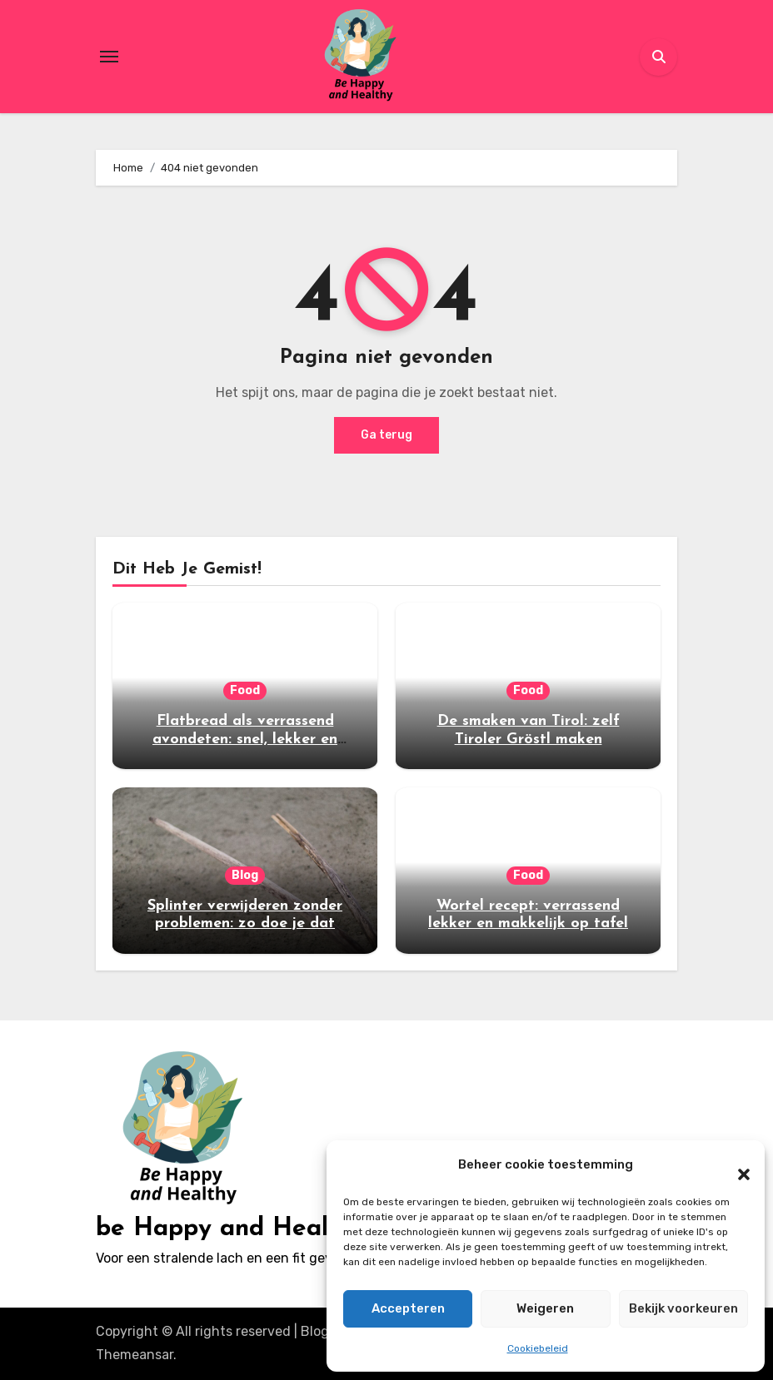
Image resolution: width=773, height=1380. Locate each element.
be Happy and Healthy (230, 1229)
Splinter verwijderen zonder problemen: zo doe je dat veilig (244, 924)
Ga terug (386, 435)
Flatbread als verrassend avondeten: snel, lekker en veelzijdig (244, 739)
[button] (735, 1165)
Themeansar (134, 1355)
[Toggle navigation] (109, 57)
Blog (245, 875)
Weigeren (545, 1308)
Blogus (322, 1331)
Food (245, 690)
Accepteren (408, 1308)
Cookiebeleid (537, 1348)
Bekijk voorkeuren (683, 1308)
